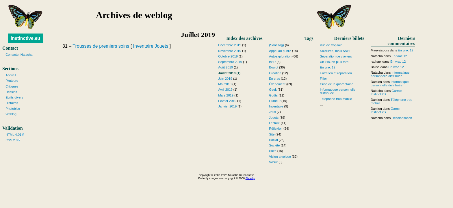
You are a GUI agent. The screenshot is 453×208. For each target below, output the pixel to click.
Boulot (273, 67)
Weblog (10, 114)
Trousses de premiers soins (101, 46)
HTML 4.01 (13, 134)
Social (273, 140)
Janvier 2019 (227, 106)
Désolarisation (401, 118)
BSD (272, 62)
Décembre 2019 (229, 45)
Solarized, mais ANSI (335, 51)
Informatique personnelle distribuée (390, 74)
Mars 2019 (225, 95)
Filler (323, 78)
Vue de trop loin (331, 45)
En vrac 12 (327, 67)
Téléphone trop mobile (336, 99)
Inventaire (143, 46)
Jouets (161, 46)
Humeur (275, 101)
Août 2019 (225, 67)
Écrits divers (14, 97)
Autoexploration (280, 56)
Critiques (11, 86)
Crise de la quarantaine (336, 84)
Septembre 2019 (230, 62)
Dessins (11, 92)
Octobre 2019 (228, 56)
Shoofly (250, 178)
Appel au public (280, 51)
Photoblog (12, 108)
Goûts (273, 95)
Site (271, 134)
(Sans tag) (276, 45)
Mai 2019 (224, 84)
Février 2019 (227, 101)
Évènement (277, 84)
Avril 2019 (225, 89)
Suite (272, 151)
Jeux (272, 112)
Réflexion (276, 128)
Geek (273, 89)
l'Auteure (11, 80)
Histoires (11, 103)
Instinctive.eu (25, 38)
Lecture (274, 123)
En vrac (274, 78)
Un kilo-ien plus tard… (336, 62)
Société (274, 145)
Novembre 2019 (229, 51)
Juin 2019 (225, 78)
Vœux (273, 162)
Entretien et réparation (336, 73)
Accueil (10, 75)
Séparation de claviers (336, 56)
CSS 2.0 (11, 140)
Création (275, 73)
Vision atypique (280, 156)
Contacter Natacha (18, 54)
